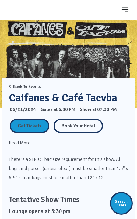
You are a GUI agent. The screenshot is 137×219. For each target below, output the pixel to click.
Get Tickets (29, 126)
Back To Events (25, 86)
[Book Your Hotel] (78, 126)
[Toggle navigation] (125, 9)
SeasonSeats (121, 203)
